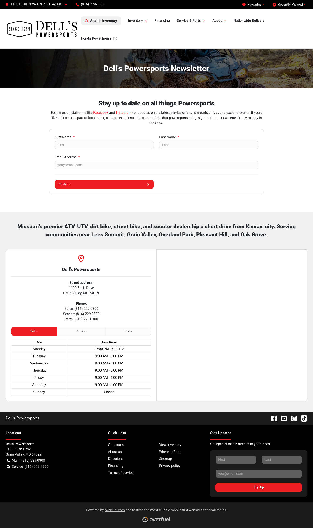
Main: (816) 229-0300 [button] (26, 460)
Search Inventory (101, 20)
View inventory (170, 445)
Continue (104, 184)
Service (81, 331)
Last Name (169, 137)
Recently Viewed (288, 4)
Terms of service (120, 473)
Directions (115, 459)
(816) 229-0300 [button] (90, 4)
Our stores (116, 445)
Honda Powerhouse (99, 38)
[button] (37, 4)
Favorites (251, 4)
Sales (34, 331)
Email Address (67, 157)
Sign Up (259, 487)
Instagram (124, 112)
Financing (162, 20)
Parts (128, 331)
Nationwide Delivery (249, 20)
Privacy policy (169, 466)
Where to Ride (169, 452)
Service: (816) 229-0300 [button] (27, 466)
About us (115, 452)
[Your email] (156, 165)
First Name (65, 137)
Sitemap (165, 459)
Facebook (100, 112)
